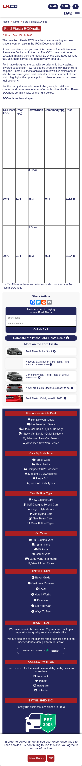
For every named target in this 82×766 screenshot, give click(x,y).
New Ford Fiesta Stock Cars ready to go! (49, 388)
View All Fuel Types (41, 523)
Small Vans (41, 544)
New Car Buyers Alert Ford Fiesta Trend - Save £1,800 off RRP (48, 363)
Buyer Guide (41, 577)
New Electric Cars (41, 499)
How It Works (41, 594)
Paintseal (41, 600)
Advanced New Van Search (41, 443)
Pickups (41, 549)
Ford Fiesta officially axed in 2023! (46, 398)
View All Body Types (41, 483)
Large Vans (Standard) (41, 558)
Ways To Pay (41, 611)
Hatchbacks (41, 464)
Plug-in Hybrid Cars (41, 509)
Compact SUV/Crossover (41, 469)
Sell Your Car (41, 605)
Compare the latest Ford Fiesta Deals (41, 338)
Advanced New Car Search (41, 438)
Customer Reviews (41, 583)
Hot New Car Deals (41, 419)
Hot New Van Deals (41, 424)
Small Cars (41, 459)
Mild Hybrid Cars (41, 513)
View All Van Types (41, 563)
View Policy (36, 758)
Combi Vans (41, 554)
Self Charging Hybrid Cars (41, 504)
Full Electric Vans (41, 539)
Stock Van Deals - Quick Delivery (41, 433)
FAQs (41, 588)
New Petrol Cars (41, 518)
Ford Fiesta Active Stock (41, 351)
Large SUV (41, 478)
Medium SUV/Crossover (41, 473)
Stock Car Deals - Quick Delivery (41, 429)
